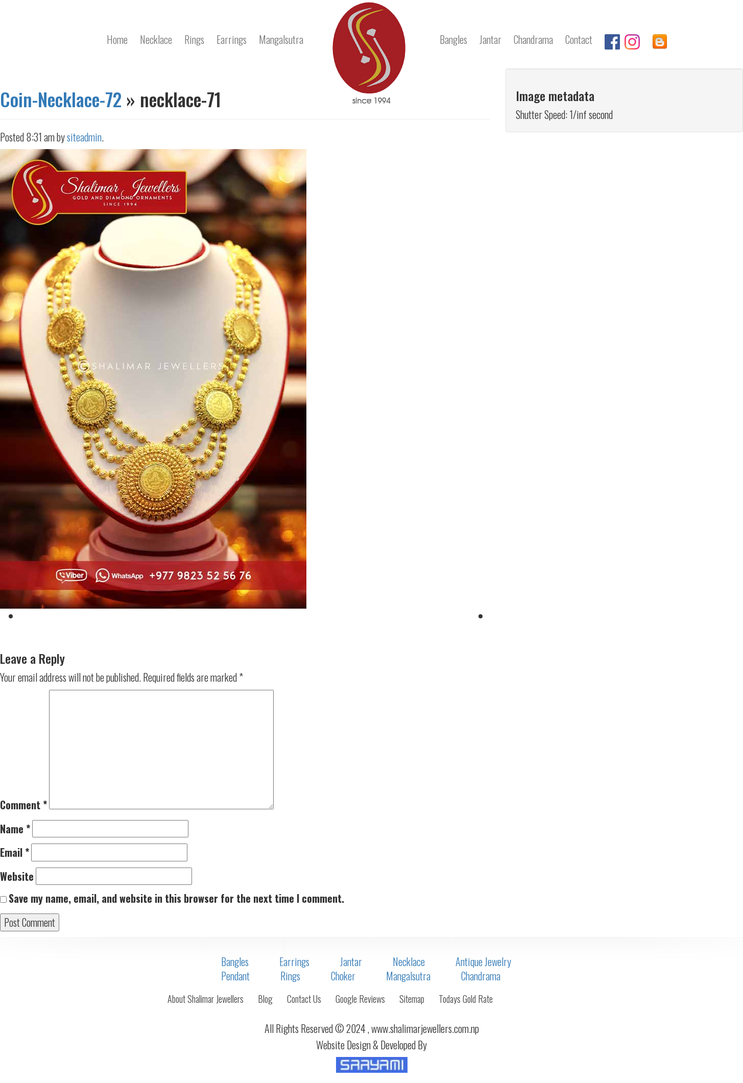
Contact (578, 39)
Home (117, 39)
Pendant (235, 975)
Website (17, 876)
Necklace (156, 39)
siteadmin (84, 137)
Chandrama (533, 39)
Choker (343, 975)
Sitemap (411, 998)
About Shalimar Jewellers (205, 998)
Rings (194, 39)
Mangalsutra (281, 39)
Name (15, 829)
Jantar (490, 39)
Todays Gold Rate (466, 998)
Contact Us (304, 998)
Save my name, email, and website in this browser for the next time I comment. (176, 898)
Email (14, 852)
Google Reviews (360, 998)
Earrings (232, 39)
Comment (23, 805)
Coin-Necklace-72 (61, 98)
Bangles (453, 39)
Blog (265, 998)
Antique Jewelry (483, 961)
